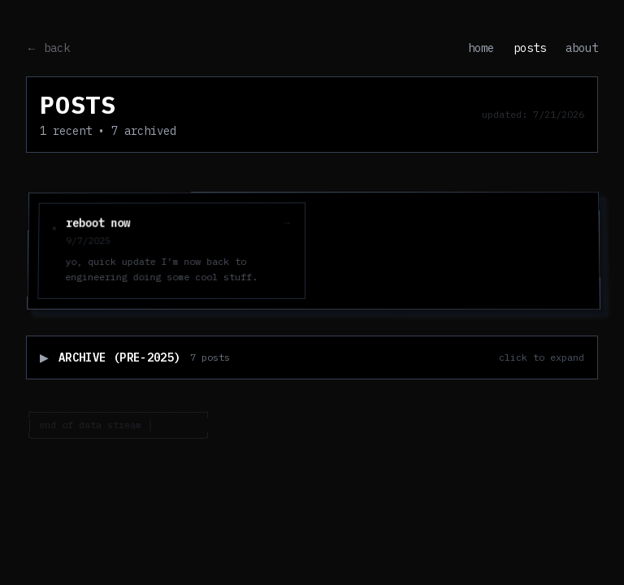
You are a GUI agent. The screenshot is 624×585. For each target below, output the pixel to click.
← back (48, 48)
